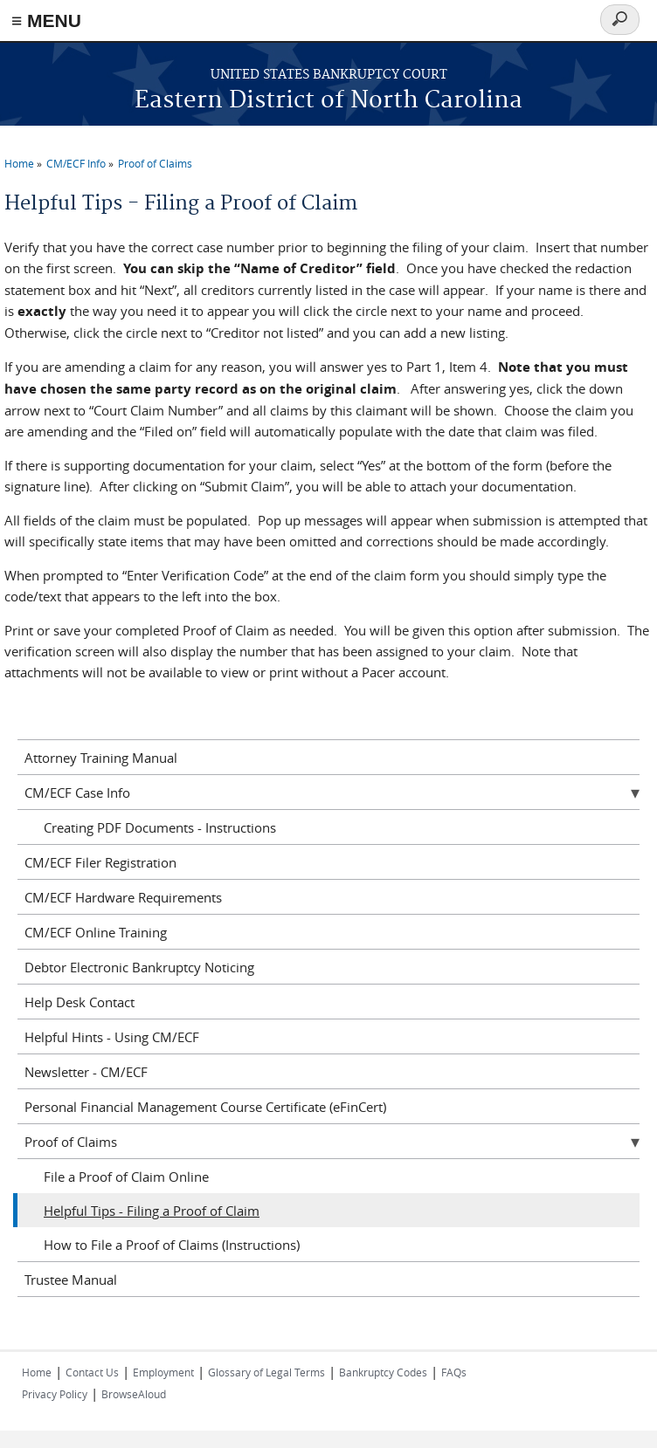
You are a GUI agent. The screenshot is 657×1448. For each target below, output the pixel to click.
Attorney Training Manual (100, 757)
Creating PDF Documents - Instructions (160, 827)
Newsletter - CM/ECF (86, 1072)
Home (19, 163)
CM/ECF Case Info (77, 792)
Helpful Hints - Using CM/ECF (111, 1037)
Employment (163, 1372)
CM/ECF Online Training (95, 932)
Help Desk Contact (79, 1002)
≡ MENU (46, 20)
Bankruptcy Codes (383, 1372)
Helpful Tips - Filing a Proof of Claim (151, 1210)
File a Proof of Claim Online (126, 1176)
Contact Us (92, 1372)
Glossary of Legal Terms (266, 1372)
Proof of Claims (155, 163)
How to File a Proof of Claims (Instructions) (172, 1244)
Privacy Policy (54, 1394)
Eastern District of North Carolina (328, 100)
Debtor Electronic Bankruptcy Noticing (139, 967)
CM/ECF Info (76, 163)
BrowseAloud (133, 1394)
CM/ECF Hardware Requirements (123, 897)
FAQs (454, 1372)
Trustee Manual (70, 1279)
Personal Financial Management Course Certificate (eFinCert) (205, 1106)
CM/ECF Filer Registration (100, 862)
